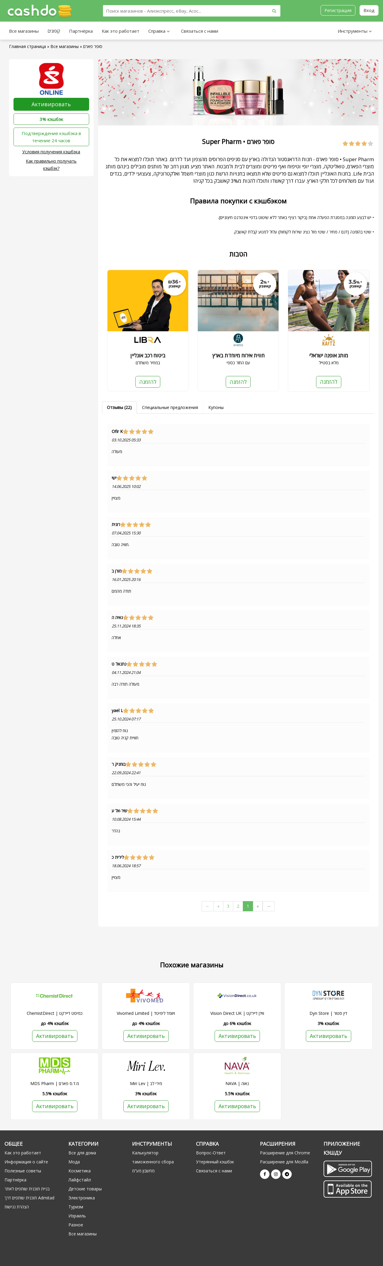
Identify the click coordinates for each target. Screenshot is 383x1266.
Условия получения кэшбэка (51, 152)
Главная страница (27, 46)
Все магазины (24, 31)
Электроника (81, 1198)
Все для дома (82, 1153)
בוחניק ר (118, 764)
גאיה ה (117, 617)
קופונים (54, 31)
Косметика (79, 1171)
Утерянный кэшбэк (215, 1162)
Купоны (216, 407)
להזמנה (147, 381)
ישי (114, 478)
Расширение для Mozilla (284, 1162)
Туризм (75, 1207)
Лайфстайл (79, 1180)
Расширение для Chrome (285, 1153)
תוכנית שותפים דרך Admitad (29, 1198)
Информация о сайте (26, 1162)
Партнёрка (81, 31)
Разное (75, 1225)
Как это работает (120, 31)
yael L (117, 710)
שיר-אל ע (119, 810)
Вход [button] (369, 10)
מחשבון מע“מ (143, 1171)
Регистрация (337, 10)
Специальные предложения (170, 407)
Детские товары (85, 1189)
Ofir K (117, 431)
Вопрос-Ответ (211, 1153)
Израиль (77, 1216)
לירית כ (118, 857)
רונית (116, 524)
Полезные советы (23, 1171)
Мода (74, 1162)
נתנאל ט (119, 664)
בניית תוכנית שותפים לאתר (27, 1189)
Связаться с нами (199, 31)
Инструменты (355, 31)
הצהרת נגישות (17, 1207)
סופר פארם (92, 46)
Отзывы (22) (119, 407)
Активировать (51, 104)
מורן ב (117, 571)
